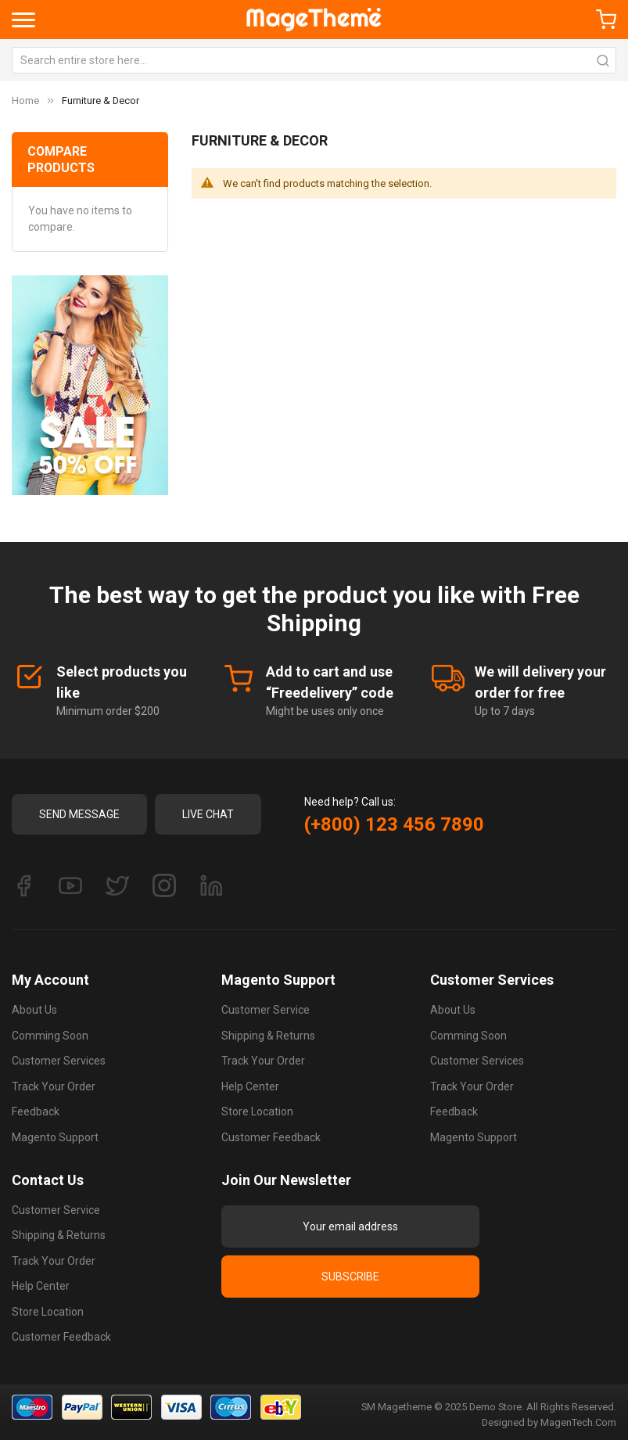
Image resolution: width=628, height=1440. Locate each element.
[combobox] (314, 60)
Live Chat (208, 814)
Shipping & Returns (268, 1035)
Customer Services (59, 1060)
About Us (34, 1010)
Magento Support (55, 1137)
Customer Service (265, 1010)
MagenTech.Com (578, 1422)
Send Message (79, 814)
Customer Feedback (271, 1137)
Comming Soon (50, 1035)
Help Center (250, 1086)
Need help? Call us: (350, 801)
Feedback (35, 1111)
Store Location (257, 1111)
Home (25, 100)
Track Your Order (53, 1086)
